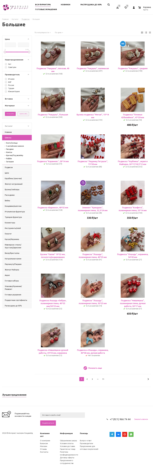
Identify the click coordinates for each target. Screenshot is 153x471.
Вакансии (44, 443)
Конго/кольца (12, 143)
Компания (45, 433)
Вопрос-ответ (86, 441)
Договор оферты (67, 458)
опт (42, 436)
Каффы (9, 158)
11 (103, 379)
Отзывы (43, 449)
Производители (86, 443)
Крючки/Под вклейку (14, 155)
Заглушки (10, 162)
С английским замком (15, 146)
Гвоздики (10, 149)
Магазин (43, 446)
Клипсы (9, 152)
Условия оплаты (67, 443)
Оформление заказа (68, 441)
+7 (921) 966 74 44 (120, 419)
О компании (45, 441)
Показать (10, 114)
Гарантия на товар (67, 449)
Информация (66, 433)
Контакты (44, 452)
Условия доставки (67, 446)
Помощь (84, 433)
